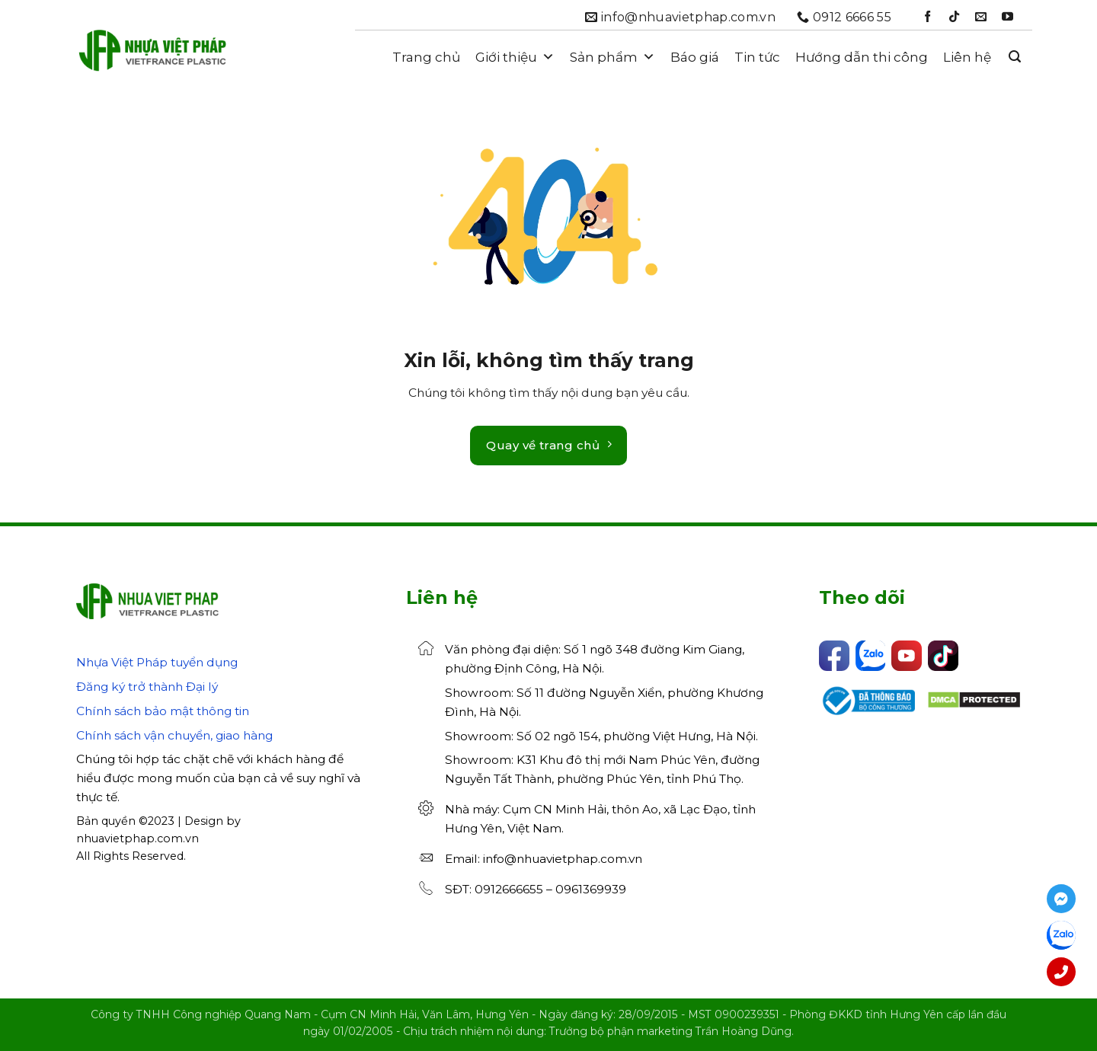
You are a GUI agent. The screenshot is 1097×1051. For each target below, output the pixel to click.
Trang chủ (426, 57)
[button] (1015, 57)
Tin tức (757, 57)
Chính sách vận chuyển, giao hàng (174, 735)
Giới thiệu (515, 57)
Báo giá (694, 57)
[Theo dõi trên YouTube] (1007, 17)
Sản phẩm (612, 57)
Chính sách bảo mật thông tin (162, 711)
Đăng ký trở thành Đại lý (147, 686)
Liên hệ (967, 57)
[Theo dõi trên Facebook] (927, 17)
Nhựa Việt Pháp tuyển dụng (157, 662)
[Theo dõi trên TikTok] (954, 17)
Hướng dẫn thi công (861, 57)
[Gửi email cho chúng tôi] (981, 17)
